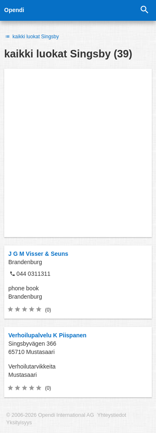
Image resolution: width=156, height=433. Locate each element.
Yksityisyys (19, 423)
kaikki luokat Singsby (31, 37)
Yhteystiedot (111, 415)
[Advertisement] (78, 153)
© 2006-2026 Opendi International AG (50, 415)
